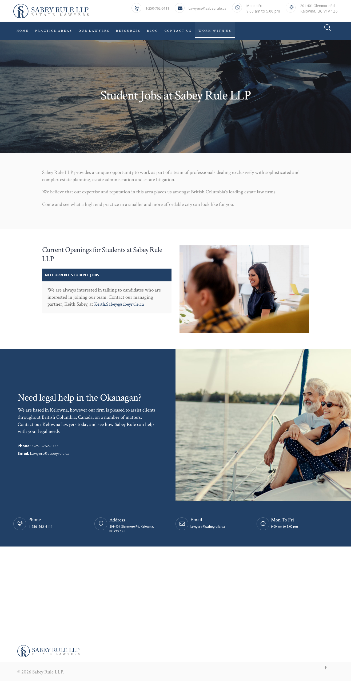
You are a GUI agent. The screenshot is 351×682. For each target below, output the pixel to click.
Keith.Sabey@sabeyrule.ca (119, 304)
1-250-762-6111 (45, 446)
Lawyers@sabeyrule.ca (49, 453)
